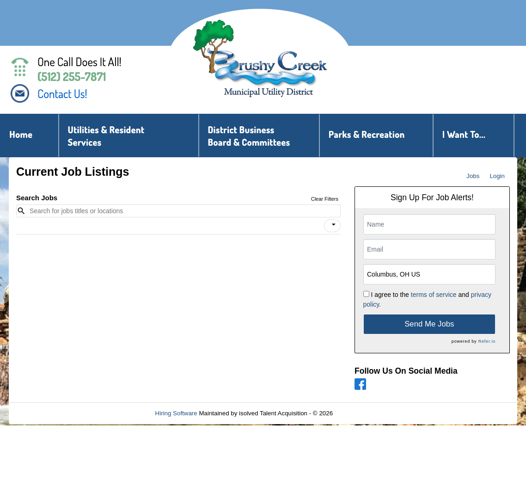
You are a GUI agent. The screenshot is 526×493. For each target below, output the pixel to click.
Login (497, 176)
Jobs (472, 176)
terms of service (434, 294)
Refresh (360, 413)
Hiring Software (176, 413)
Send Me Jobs (429, 324)
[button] (332, 225)
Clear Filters (324, 199)
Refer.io (486, 341)
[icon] (333, 224)
